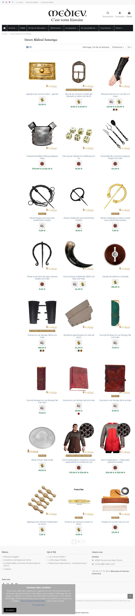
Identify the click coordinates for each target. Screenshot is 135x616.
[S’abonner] (130, 596)
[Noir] (114, 110)
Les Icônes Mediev (47, 2)
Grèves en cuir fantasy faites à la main (42, 336)
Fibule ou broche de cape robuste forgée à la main (42, 277)
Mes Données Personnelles (33, 601)
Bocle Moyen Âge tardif (42, 460)
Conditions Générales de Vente (17, 560)
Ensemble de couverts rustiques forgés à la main (115, 157)
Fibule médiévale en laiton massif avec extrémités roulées (115, 219)
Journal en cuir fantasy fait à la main (79, 400)
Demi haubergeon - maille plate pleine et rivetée (115, 461)
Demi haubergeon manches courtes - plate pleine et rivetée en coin (78, 461)
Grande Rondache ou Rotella (115, 276)
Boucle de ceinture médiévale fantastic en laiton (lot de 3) (78, 95)
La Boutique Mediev (57, 560)
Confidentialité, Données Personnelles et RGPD (21, 564)
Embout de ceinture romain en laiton (79, 523)
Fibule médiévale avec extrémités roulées (79, 219)
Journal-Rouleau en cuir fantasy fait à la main (115, 336)
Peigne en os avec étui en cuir (115, 522)
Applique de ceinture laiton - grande (42, 94)
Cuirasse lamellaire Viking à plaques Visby (42, 157)
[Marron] (116, 110)
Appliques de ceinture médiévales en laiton (42, 523)
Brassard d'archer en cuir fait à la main (115, 95)
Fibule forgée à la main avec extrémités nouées (42, 219)
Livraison (20, 2)
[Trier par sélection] (118, 47)
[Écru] (76, 351)
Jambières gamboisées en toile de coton (78, 336)
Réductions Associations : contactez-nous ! (67, 563)
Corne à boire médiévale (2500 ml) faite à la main (78, 277)
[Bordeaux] (79, 414)
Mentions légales (32, 2)
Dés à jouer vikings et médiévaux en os (78, 157)
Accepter (10, 610)
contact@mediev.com (105, 564)
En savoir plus (38, 605)
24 (130, 47)
